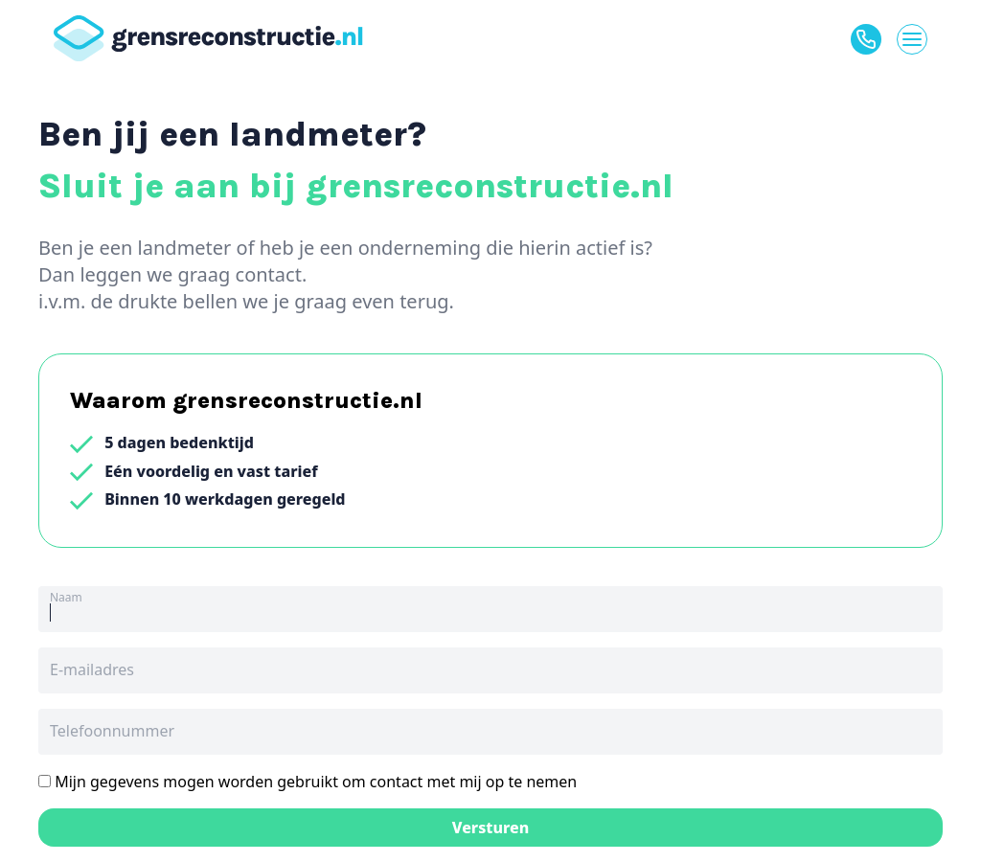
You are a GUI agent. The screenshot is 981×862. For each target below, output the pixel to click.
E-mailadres (92, 669)
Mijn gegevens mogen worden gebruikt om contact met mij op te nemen (307, 781)
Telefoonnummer (112, 730)
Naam (66, 597)
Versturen (491, 827)
